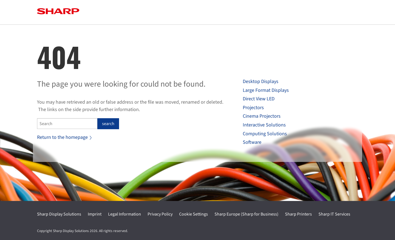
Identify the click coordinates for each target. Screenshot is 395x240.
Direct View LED (259, 98)
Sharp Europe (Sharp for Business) (246, 214)
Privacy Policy (160, 214)
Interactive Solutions (264, 125)
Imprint (94, 214)
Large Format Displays (266, 90)
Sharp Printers (298, 214)
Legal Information (124, 214)
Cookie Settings (193, 214)
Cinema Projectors (262, 116)
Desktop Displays (260, 81)
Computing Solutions (265, 133)
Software (252, 142)
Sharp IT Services (334, 214)
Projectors (253, 107)
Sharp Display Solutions (59, 214)
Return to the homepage (64, 137)
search (108, 124)
